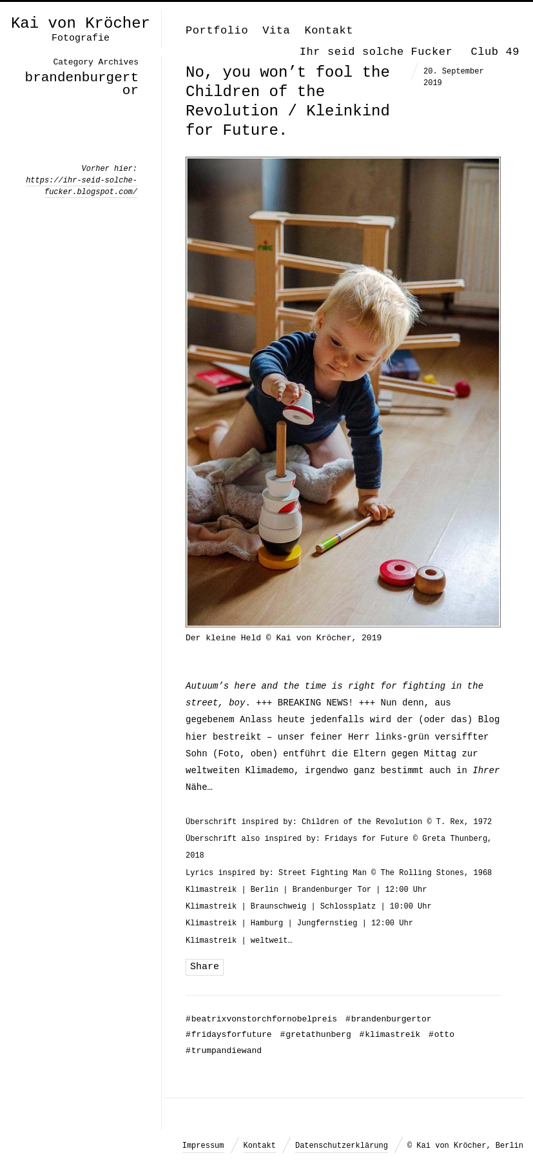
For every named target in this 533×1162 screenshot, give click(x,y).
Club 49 (494, 52)
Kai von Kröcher (80, 23)
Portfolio (217, 31)
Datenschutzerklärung (341, 1145)
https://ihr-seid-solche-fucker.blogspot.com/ (81, 186)
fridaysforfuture (229, 1034)
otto (441, 1034)
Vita (276, 31)
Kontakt (328, 31)
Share (204, 966)
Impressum (203, 1145)
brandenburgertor (388, 1019)
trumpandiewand (224, 1051)
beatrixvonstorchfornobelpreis (261, 1019)
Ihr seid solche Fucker (376, 52)
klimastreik (390, 1034)
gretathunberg (315, 1034)
